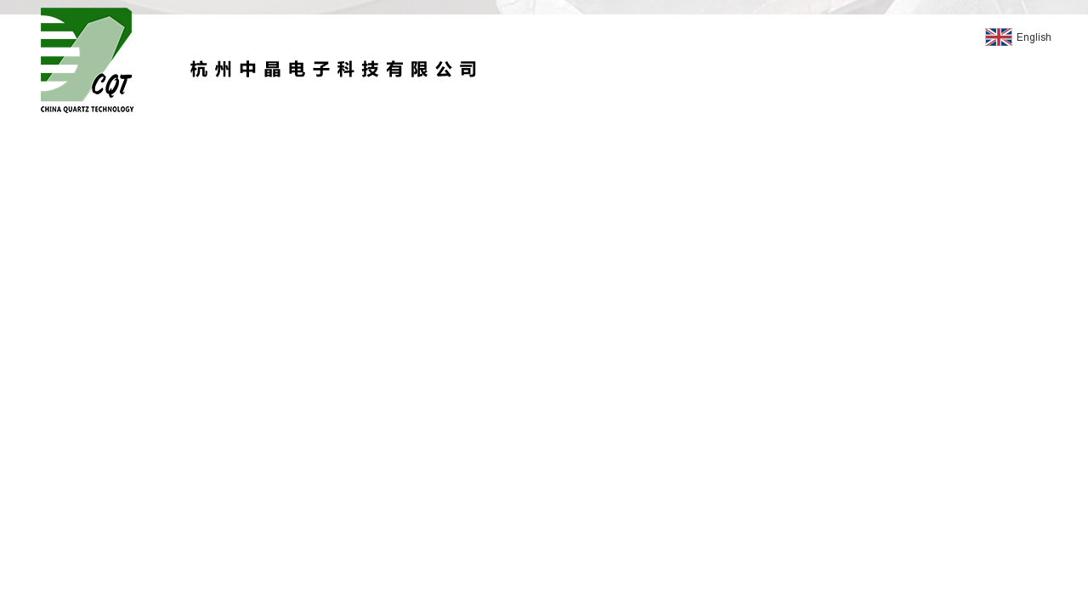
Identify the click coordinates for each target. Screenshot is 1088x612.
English (1018, 38)
